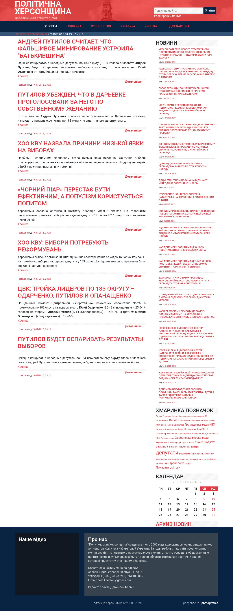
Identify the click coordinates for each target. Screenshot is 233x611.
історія (188, 463)
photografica (209, 603)
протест (203, 459)
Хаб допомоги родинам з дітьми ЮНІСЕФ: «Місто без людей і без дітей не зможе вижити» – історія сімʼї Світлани (185, 264)
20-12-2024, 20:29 (169, 383)
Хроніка (23, 76)
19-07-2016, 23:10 (41, 375)
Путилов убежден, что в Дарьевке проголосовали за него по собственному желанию (72, 101)
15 (195, 504)
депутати (167, 453)
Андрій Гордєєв (163, 416)
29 (195, 515)
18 (160, 509)
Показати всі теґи (168, 467)
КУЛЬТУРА (128, 26)
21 (186, 509)
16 (204, 504)
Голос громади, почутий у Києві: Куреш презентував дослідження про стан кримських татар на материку (184, 91)
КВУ (212, 424)
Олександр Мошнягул (166, 434)
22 (195, 509)
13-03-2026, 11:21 (169, 82)
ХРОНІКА (151, 26)
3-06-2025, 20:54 (168, 221)
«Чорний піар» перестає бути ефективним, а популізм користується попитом (80, 196)
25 (160, 515)
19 (169, 509)
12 (169, 504)
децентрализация (187, 454)
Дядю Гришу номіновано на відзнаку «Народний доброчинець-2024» (183, 181)
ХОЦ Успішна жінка (165, 438)
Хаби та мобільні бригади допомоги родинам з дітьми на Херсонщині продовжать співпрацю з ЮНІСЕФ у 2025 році (187, 314)
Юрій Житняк (188, 442)
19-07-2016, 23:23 (41, 84)
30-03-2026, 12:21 (169, 62)
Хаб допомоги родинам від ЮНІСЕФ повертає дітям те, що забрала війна (182, 248)
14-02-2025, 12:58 (169, 305)
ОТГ (205, 429)
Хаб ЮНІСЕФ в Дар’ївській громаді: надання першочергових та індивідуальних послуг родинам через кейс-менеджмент (186, 375)
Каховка (160, 429)
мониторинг (174, 459)
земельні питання (205, 454)
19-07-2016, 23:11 (41, 329)
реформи (211, 459)
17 (213, 504)
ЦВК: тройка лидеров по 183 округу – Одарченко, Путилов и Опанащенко (76, 292)
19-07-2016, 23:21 (41, 232)
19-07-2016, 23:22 (41, 179)
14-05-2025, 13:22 (169, 241)
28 (186, 515)
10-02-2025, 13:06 (169, 321)
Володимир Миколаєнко (192, 420)
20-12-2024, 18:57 (169, 402)
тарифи (159, 463)
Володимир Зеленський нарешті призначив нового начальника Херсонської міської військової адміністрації (187, 214)
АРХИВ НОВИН (173, 524)
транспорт (177, 463)
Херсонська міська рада (192, 437)
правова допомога (189, 459)
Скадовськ (212, 434)
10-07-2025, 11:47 (169, 137)
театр (166, 463)
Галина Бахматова (175, 425)
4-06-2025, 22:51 (168, 188)
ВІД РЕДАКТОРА (178, 26)
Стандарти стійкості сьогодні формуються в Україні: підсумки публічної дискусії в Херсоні (186, 297)
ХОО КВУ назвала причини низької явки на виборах (81, 147)
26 (169, 515)
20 (178, 509)
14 (186, 504)
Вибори (174, 420)
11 (160, 504)
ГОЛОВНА (50, 26)
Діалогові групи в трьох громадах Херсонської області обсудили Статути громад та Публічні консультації (184, 280)
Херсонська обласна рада (168, 442)
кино (158, 459)
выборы (195, 447)
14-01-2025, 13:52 (169, 344)
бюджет (209, 442)
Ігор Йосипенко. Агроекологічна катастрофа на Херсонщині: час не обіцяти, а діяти (186, 197)
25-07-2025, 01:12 (169, 98)
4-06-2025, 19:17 (168, 204)
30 (204, 515)
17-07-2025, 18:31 (169, 118)
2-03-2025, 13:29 (168, 288)
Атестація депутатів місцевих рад (188, 416)
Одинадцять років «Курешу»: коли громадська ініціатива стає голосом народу (183, 166)
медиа (164, 459)
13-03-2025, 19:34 (169, 271)
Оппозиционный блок (188, 434)
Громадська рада (197, 424)
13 (178, 504)
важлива (162, 446)
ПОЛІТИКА (74, 26)
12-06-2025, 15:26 (169, 174)
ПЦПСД (203, 434)
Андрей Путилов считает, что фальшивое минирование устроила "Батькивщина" (75, 48)
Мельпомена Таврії (193, 429)
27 (178, 515)
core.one (23, 84)
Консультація (171, 429)
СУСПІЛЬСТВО (101, 26)
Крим (180, 429)
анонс (199, 442)
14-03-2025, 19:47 (169, 254)
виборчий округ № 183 (179, 447)
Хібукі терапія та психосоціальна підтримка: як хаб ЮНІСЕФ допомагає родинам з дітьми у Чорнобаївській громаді (183, 109)
